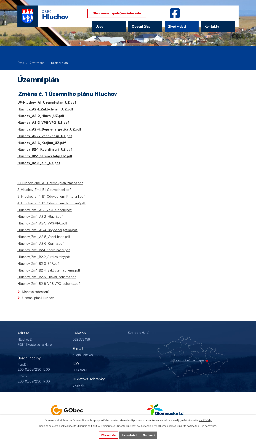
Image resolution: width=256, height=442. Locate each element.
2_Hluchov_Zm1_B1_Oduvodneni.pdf (44, 190)
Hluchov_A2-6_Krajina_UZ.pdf (41, 143)
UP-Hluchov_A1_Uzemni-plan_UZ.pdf (46, 102)
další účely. (205, 420)
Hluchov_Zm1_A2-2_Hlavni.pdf (40, 216)
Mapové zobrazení (35, 292)
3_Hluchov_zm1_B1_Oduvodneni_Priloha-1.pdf (51, 196)
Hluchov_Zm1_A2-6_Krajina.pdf (40, 243)
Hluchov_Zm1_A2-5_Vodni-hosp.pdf (43, 237)
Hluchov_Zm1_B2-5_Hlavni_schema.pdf (46, 277)
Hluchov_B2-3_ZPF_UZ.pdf (38, 163)
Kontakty (211, 26)
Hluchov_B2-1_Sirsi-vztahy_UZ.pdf (44, 156)
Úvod (99, 26)
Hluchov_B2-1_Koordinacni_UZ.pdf (44, 149)
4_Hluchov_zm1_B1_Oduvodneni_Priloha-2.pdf (51, 203)
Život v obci (177, 26)
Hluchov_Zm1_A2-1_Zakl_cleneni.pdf (44, 210)
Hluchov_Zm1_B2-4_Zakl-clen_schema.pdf (48, 270)
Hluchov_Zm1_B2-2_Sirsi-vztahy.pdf (44, 257)
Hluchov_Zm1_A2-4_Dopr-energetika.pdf (47, 230)
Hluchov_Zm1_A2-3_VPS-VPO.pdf (42, 223)
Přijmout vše (107, 434)
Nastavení (149, 434)
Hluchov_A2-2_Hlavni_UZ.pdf (40, 116)
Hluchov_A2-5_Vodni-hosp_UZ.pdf (44, 136)
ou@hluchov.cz (83, 355)
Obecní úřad (141, 26)
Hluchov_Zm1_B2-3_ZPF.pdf (38, 263)
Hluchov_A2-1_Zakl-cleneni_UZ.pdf (45, 109)
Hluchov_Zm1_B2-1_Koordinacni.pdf (43, 250)
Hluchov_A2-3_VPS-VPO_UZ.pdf (43, 122)
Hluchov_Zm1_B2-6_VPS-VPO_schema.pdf (48, 284)
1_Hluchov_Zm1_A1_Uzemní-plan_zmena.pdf (50, 183)
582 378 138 (81, 339)
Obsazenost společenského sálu (117, 13)
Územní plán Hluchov (38, 298)
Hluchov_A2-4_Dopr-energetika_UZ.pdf (49, 129)
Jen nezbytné (129, 434)
